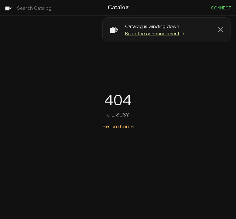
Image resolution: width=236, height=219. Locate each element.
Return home (118, 126)
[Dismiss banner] (220, 30)
